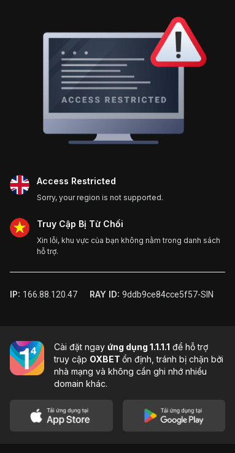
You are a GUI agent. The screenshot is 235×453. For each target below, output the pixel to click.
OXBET (106, 359)
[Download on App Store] (61, 415)
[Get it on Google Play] (174, 415)
